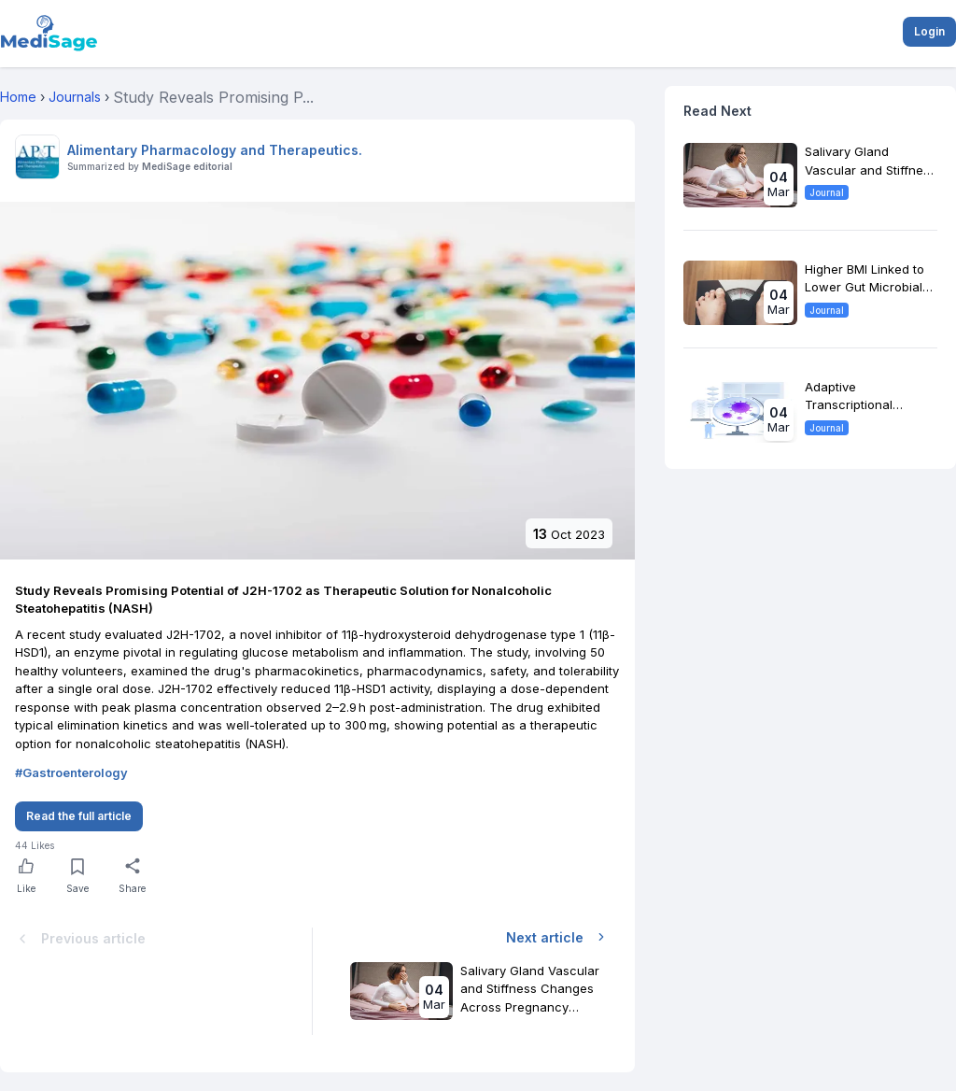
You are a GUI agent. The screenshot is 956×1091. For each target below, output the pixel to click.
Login (929, 31)
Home (18, 97)
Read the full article (79, 816)
